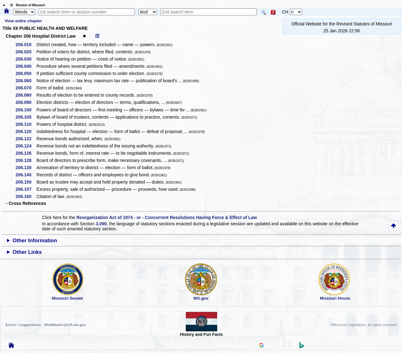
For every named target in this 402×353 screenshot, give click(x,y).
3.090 (101, 223)
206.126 (26, 153)
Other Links (27, 252)
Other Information (35, 240)
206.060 (26, 80)
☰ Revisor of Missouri (26, 5)
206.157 (26, 189)
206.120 (26, 131)
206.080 (26, 95)
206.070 (26, 87)
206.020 (26, 51)
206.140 (26, 174)
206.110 (26, 124)
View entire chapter (23, 21)
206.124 (26, 145)
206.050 (26, 73)
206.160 (26, 196)
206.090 (26, 102)
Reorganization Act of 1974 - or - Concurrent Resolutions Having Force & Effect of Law (166, 217)
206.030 (26, 59)
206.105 (26, 117)
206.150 (26, 182)
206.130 (26, 167)
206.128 (26, 160)
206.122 (26, 138)
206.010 (26, 44)
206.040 (26, 66)
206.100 (26, 109)
